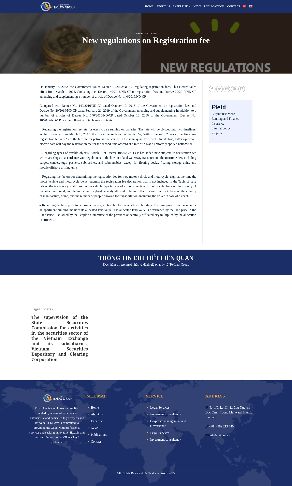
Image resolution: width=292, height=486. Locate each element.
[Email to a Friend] (226, 89)
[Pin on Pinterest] (234, 89)
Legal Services (160, 407)
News (197, 6)
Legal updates (146, 33)
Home (149, 6)
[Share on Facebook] (212, 89)
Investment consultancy (165, 414)
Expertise (182, 6)
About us (163, 6)
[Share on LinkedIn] (241, 89)
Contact (233, 6)
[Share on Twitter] (219, 89)
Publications (214, 6)
